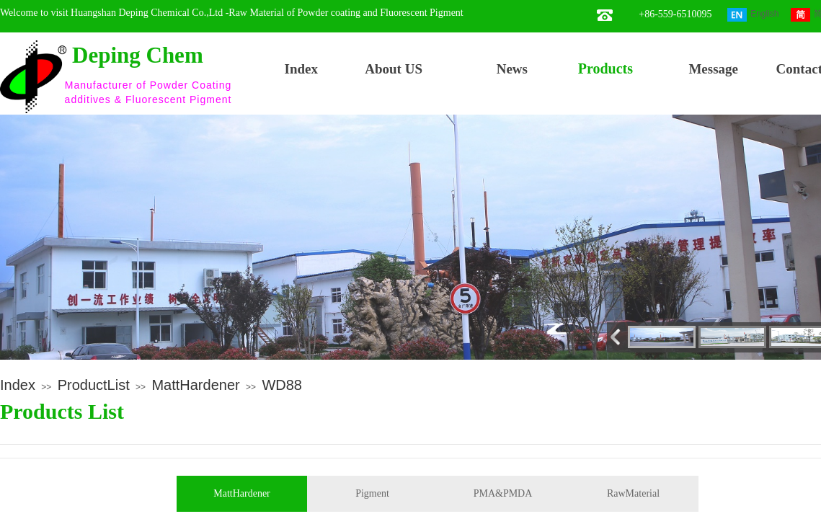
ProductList (94, 385)
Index (17, 385)
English (752, 15)
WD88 (282, 385)
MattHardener (195, 385)
